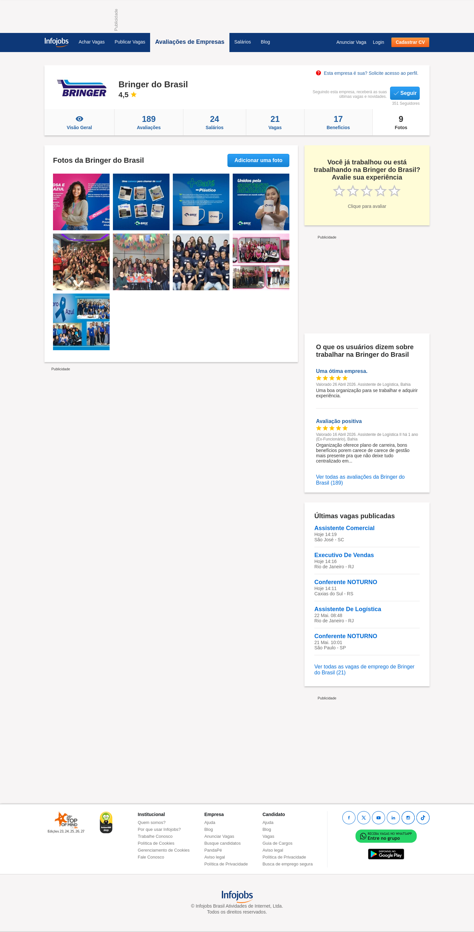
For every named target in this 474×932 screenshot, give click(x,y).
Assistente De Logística (347, 609)
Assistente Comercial (344, 528)
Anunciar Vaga (351, 42)
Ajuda (209, 822)
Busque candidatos (222, 843)
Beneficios (338, 122)
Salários (242, 41)
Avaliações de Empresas (189, 42)
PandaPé (213, 850)
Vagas (275, 122)
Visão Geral (79, 122)
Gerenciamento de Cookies (164, 850)
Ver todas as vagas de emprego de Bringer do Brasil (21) (364, 669)
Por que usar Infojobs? (159, 829)
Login (378, 42)
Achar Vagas (92, 41)
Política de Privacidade (226, 863)
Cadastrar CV (410, 42)
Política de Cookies (156, 843)
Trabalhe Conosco (155, 836)
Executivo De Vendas (344, 555)
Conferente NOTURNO (345, 582)
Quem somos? (152, 822)
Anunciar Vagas (219, 836)
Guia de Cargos (277, 843)
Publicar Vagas (130, 41)
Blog (265, 41)
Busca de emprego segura (287, 863)
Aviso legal (214, 857)
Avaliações (148, 122)
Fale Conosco (151, 857)
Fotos (401, 122)
